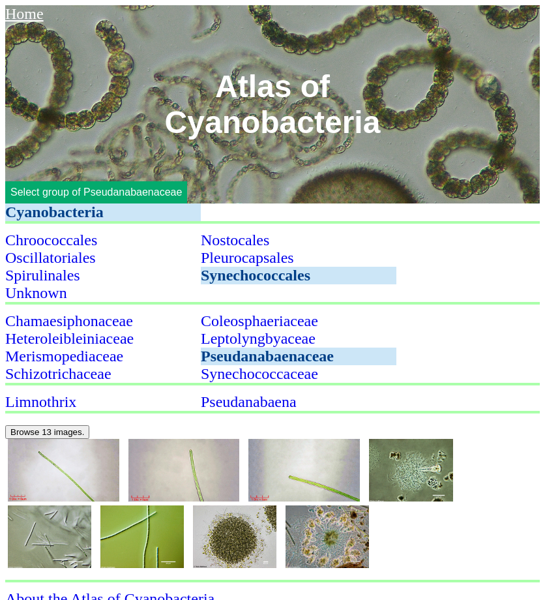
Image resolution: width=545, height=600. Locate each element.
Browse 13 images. (47, 432)
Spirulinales (42, 275)
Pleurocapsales (247, 257)
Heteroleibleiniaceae (69, 338)
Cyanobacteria (54, 211)
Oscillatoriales (50, 257)
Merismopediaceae (64, 356)
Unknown (36, 292)
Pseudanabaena (249, 401)
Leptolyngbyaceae (258, 338)
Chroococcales (51, 240)
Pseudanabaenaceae (267, 356)
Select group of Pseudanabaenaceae (96, 192)
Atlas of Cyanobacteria (273, 104)
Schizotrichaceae (58, 373)
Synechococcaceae (259, 373)
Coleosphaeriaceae (259, 320)
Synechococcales (255, 275)
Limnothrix (40, 401)
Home (24, 13)
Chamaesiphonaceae (69, 320)
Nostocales (235, 240)
